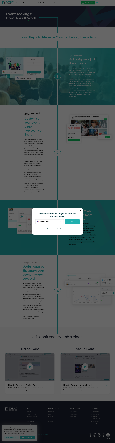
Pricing (51, 3)
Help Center (73, 411)
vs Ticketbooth (95, 419)
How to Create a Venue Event (78, 385)
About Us (51, 411)
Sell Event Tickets (32, 414)
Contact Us (73, 414)
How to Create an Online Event (23, 385)
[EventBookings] (8, 3)
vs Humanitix (95, 421)
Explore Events (42, 3)
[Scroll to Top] (108, 438)
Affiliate (50, 421)
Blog (49, 414)
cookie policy (20, 433)
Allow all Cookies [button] (27, 437)
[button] (30, 366)
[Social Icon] (90, 434)
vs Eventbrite (95, 414)
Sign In (50, 419)
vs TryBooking (95, 411)
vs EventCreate (95, 424)
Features (19, 3)
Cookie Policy (44, 434)
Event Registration (32, 416)
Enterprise (34, 3)
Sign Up (50, 416)
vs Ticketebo (95, 416)
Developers (73, 416)
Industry (25, 3)
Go (72, 222)
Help (55, 3)
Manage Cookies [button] (11, 437)
